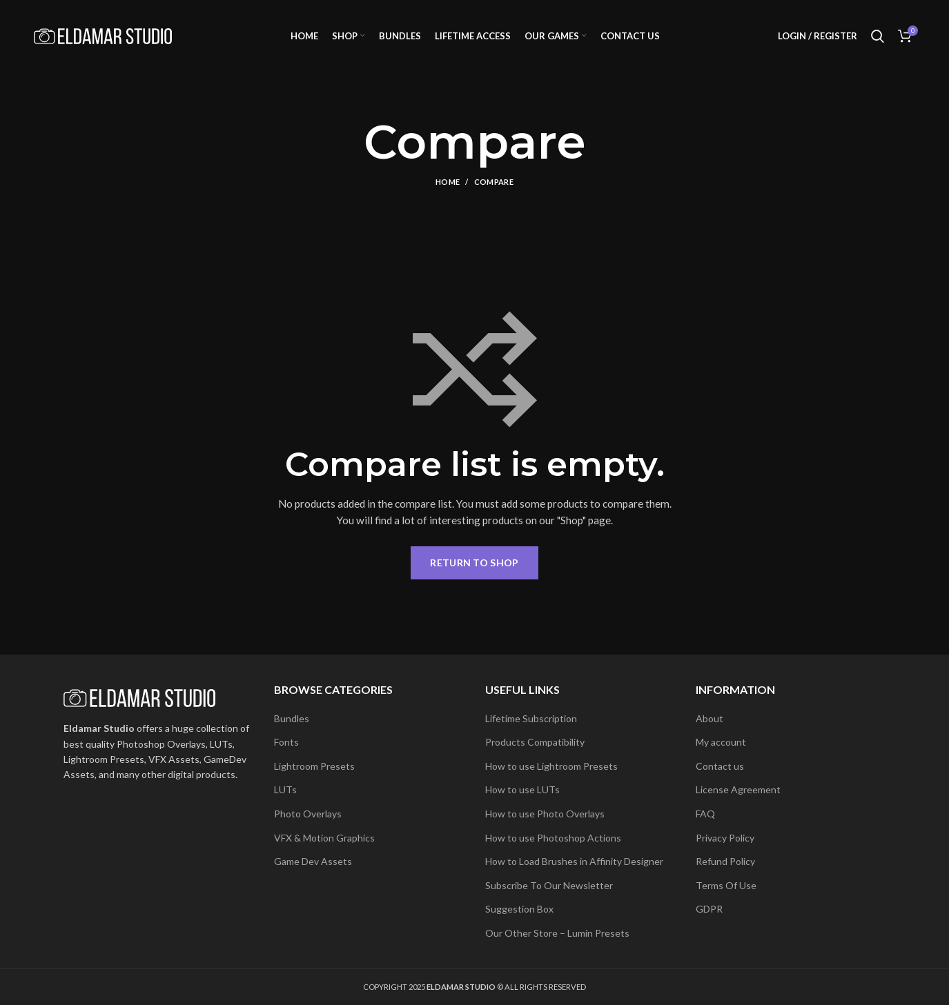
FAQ (705, 813)
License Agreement (738, 789)
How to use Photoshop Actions (553, 838)
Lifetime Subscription (531, 718)
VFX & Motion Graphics (324, 838)
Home (448, 182)
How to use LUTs (522, 789)
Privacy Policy (725, 838)
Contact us (720, 766)
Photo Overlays (308, 813)
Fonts (286, 742)
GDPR (709, 909)
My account (721, 742)
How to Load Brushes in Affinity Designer (574, 861)
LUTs (285, 789)
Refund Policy (725, 861)
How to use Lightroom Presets (551, 766)
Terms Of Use (726, 885)
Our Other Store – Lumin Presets (557, 933)
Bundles (291, 718)
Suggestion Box (519, 909)
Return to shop (474, 562)
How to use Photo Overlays (545, 813)
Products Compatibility (535, 742)
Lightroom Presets (314, 766)
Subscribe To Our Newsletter (549, 885)
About (709, 718)
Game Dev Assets (313, 861)
